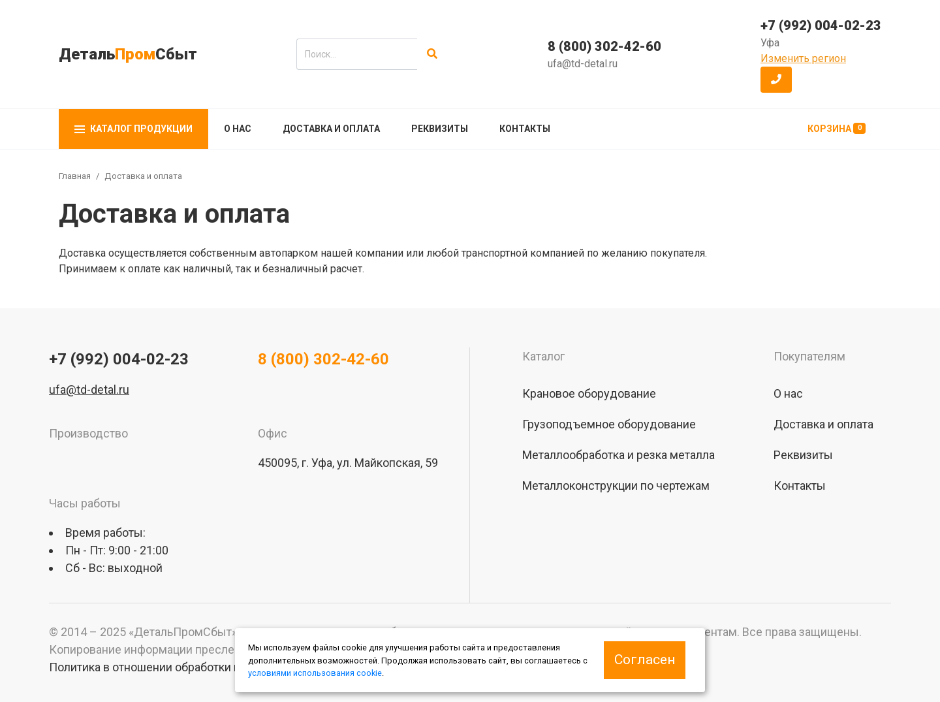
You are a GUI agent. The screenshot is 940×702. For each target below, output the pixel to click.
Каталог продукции (133, 128)
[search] (356, 54)
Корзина (836, 128)
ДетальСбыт (128, 54)
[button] (776, 80)
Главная (75, 176)
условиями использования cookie (315, 673)
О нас (237, 128)
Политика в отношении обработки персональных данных (203, 667)
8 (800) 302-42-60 (604, 46)
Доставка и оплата (331, 128)
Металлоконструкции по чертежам (616, 485)
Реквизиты (439, 128)
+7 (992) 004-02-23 (820, 25)
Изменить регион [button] (803, 58)
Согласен (644, 659)
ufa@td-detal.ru (583, 63)
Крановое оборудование (589, 393)
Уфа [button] (769, 43)
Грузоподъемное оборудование (609, 424)
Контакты (524, 128)
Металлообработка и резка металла (618, 455)
